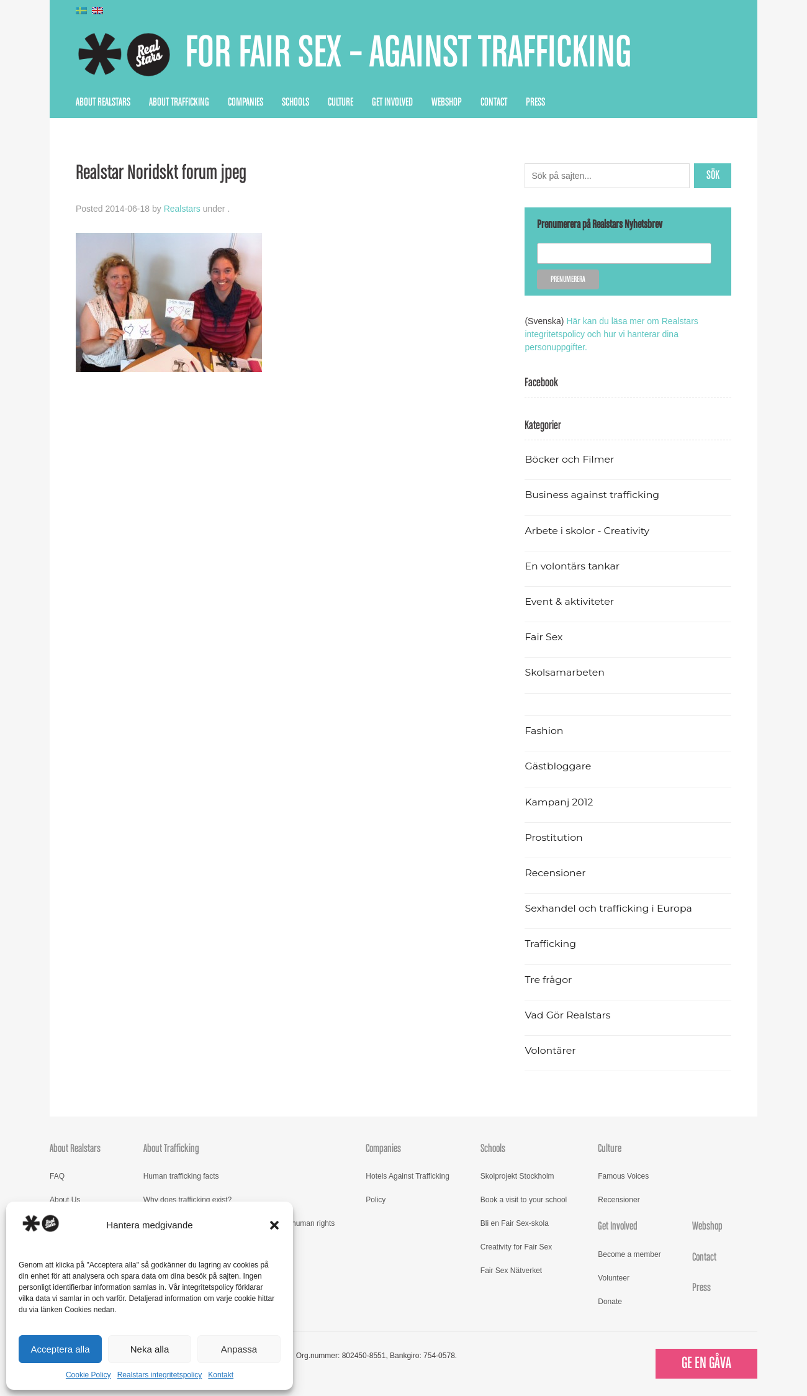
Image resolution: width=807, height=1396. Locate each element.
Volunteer (613, 1278)
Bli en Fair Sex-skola (514, 1223)
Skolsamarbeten (565, 672)
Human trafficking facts (181, 1176)
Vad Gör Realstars (567, 1015)
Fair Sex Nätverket (511, 1270)
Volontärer (550, 1050)
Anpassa (239, 1349)
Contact (493, 102)
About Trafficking (179, 102)
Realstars (182, 209)
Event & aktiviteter (569, 601)
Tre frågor (548, 980)
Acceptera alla (59, 1349)
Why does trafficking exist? (187, 1199)
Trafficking (550, 944)
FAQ (57, 1176)
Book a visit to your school (523, 1199)
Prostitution (553, 837)
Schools (295, 102)
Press (535, 102)
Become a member (629, 1254)
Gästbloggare (558, 766)
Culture (340, 102)
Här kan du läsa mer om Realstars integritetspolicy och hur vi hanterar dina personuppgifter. (611, 334)
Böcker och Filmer (569, 459)
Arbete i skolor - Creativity (587, 531)
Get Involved (392, 102)
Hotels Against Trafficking (407, 1176)
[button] (274, 1225)
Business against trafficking (592, 495)
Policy (375, 1199)
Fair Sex (543, 637)
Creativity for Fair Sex (516, 1247)
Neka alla (149, 1349)
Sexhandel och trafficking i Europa (608, 908)
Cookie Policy (88, 1375)
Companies (245, 102)
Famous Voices (623, 1176)
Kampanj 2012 (559, 802)
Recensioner (555, 873)
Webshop (446, 102)
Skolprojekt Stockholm (517, 1176)
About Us (65, 1199)
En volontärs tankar (572, 566)
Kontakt (220, 1375)
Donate (610, 1301)
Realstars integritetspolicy (159, 1375)
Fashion (544, 731)
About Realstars (103, 102)
